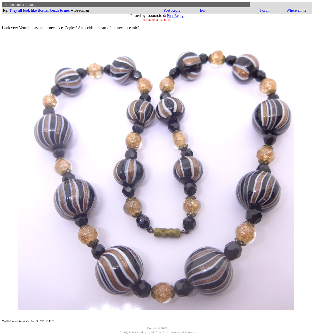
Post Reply (172, 10)
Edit (203, 10)
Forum (265, 10)
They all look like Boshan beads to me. (39, 10)
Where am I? (296, 10)
